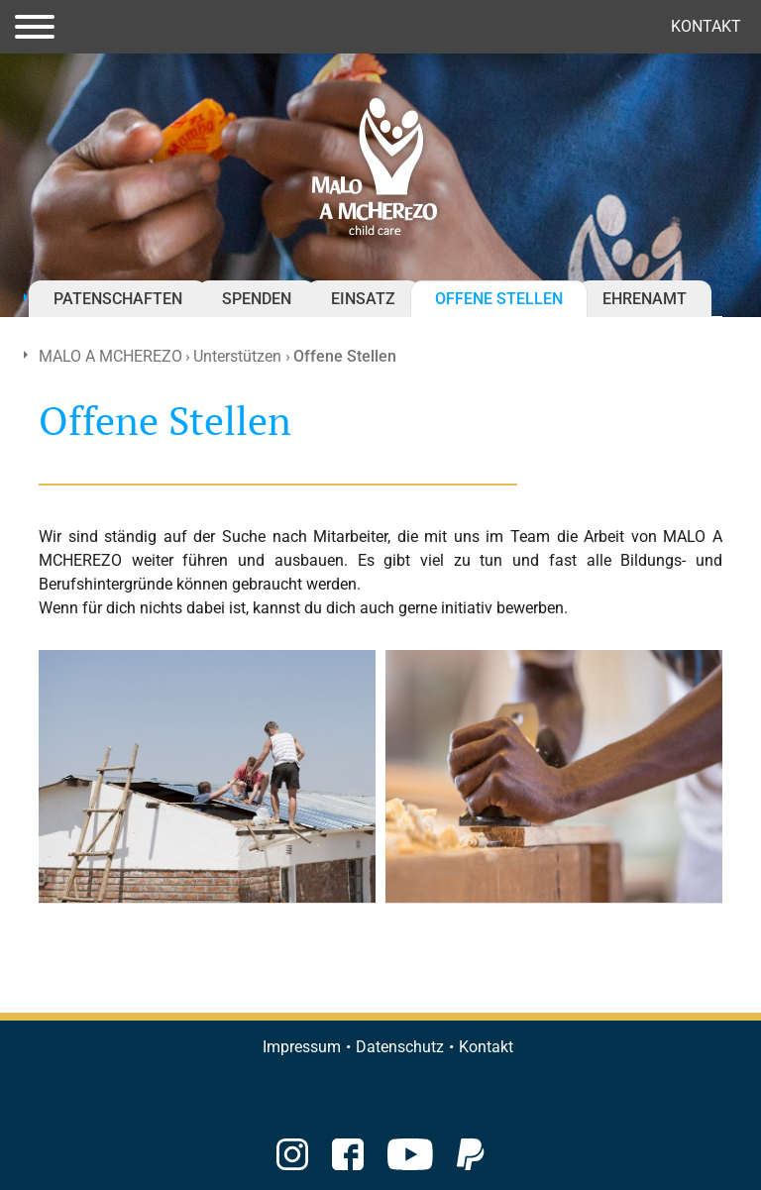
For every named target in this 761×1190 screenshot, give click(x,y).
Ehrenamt (644, 298)
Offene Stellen (499, 298)
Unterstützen (237, 356)
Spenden (256, 298)
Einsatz (363, 298)
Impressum (302, 1046)
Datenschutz (400, 1046)
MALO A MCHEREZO (110, 356)
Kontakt (706, 26)
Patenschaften (118, 298)
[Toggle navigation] (34, 27)
